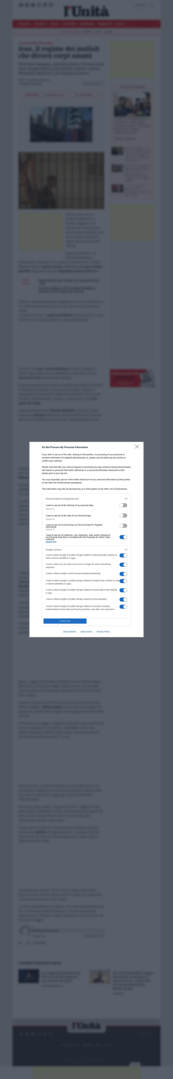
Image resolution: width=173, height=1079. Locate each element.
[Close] (138, 447)
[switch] (123, 505)
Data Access (86, 631)
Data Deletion (69, 631)
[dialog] (86, 539)
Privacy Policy (103, 631)
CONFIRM (65, 621)
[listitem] (86, 498)
